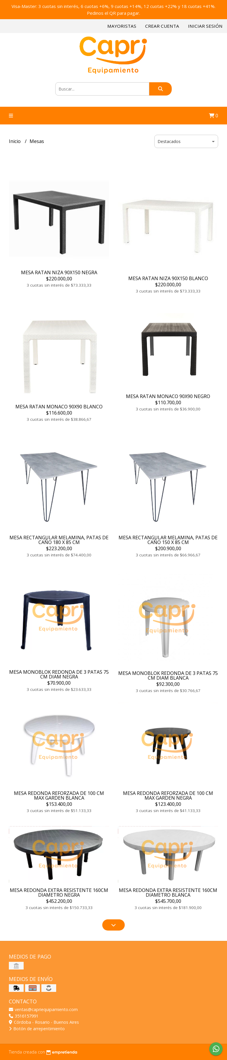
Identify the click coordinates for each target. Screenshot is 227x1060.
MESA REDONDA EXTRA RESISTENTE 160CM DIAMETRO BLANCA (168, 892)
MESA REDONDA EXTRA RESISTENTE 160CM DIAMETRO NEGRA (59, 892)
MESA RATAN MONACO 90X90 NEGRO (168, 396)
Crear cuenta (162, 26)
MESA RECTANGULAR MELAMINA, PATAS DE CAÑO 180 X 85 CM (58, 539)
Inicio (15, 141)
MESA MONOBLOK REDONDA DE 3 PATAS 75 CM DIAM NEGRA (59, 674)
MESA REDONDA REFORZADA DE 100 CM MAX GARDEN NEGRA (168, 795)
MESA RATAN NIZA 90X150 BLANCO (168, 278)
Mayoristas (121, 26)
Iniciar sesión (205, 26)
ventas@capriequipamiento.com (43, 1009)
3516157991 (23, 1016)
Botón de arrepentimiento (37, 1028)
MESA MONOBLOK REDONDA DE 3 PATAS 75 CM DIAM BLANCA (168, 675)
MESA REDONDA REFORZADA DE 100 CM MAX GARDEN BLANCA (59, 795)
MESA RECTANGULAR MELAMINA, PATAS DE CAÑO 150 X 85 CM (168, 539)
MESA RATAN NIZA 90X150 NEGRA (59, 272)
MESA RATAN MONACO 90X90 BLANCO (59, 406)
